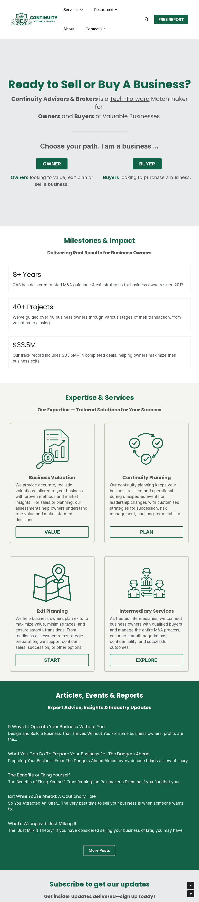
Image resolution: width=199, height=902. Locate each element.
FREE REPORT (171, 19)
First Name (54, 797)
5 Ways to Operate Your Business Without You (56, 610)
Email (49, 811)
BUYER (147, 164)
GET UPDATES (99, 843)
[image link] (34, 19)
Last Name (113, 797)
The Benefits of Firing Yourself (39, 658)
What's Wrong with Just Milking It (42, 707)
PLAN (75, 544)
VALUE (28, 544)
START (123, 541)
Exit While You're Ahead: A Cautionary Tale (52, 679)
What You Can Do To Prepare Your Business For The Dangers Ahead (79, 637)
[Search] (146, 19)
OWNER (52, 164)
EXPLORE (170, 541)
